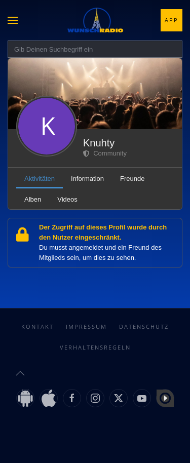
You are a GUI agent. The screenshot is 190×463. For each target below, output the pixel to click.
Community (105, 153)
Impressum (86, 326)
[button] (13, 20)
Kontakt (37, 326)
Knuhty (99, 142)
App (171, 20)
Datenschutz (144, 326)
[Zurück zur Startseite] (95, 20)
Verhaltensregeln (95, 347)
